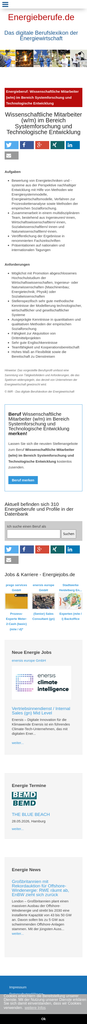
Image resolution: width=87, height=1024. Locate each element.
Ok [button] (43, 1019)
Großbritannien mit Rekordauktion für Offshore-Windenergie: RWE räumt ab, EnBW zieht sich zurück (40, 888)
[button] (12, 145)
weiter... (18, 743)
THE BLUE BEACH (31, 814)
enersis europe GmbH (29, 660)
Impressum (17, 987)
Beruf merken (23, 480)
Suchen (68, 534)
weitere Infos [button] (35, 1008)
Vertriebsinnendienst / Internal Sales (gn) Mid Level (41, 710)
